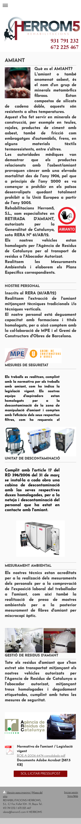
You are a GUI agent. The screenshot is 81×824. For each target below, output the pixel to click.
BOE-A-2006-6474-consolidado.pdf (41, 756)
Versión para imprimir (17, 792)
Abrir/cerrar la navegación (40, 5)
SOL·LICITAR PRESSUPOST (40, 773)
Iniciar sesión (71, 792)
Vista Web (72, 796)
